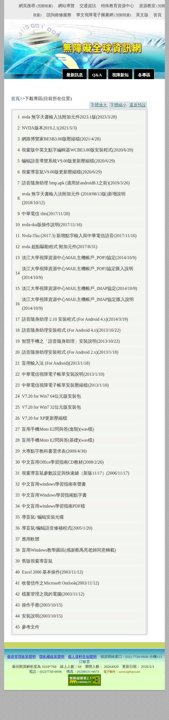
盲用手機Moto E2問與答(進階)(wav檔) (58, 429)
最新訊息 (74, 75)
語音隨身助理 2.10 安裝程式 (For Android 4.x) (64, 319)
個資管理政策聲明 (21, 657)
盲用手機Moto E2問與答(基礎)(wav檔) (58, 440)
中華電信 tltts (34, 213)
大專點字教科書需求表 (44, 451)
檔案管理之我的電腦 (41, 594)
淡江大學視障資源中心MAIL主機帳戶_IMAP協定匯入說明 (78, 299)
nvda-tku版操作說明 (40, 224)
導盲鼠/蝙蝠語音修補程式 (46, 528)
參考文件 (30, 627)
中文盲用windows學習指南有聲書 (54, 484)
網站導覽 (66, 5)
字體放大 (99, 105)
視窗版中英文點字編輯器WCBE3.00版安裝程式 (67, 150)
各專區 (144, 75)
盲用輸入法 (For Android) (45, 363)
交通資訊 (88, 5)
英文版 (142, 14)
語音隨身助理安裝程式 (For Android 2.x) (59, 352)
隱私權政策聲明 (51, 657)
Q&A (97, 75)
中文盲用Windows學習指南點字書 (54, 495)
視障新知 (120, 75)
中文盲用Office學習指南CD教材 (52, 462)
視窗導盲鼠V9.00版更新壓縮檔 (51, 172)
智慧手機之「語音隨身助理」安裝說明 (59, 341)
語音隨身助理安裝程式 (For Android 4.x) (59, 330)
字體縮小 (118, 105)
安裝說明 (30, 616)
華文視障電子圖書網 (103, 14)
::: (16, 6)
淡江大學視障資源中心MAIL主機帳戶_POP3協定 (68, 257)
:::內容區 (18, 88)
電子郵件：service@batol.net (121, 671)
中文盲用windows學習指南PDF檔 (53, 506)
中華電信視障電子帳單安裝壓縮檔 (55, 385)
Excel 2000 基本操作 (41, 572)
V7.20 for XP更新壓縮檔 (44, 418)
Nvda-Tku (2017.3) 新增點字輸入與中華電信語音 (68, 235)
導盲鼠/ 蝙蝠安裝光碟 (43, 517)
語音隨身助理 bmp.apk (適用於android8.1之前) (65, 183)
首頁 (157, 14)
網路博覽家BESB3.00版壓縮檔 (51, 139)
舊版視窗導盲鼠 (37, 561)
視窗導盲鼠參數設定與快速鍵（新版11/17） (64, 473)
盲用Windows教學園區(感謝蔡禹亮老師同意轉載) (69, 550)
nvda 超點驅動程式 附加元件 (49, 246)
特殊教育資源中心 (117, 5)
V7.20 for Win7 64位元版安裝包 (51, 396)
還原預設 (137, 105)
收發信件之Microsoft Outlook (49, 583)
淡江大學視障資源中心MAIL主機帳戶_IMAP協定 (69, 288)
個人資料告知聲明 (82, 657)
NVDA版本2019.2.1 (40, 128)
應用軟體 (30, 539)
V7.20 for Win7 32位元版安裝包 (51, 407)
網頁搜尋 (36, 5)
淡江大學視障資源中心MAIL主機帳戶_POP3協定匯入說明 (77, 268)
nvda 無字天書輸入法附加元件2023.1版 (59, 117)
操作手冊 (30, 605)
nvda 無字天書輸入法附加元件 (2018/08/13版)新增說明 (73, 194)
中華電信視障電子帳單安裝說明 (52, 374)
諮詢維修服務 (59, 14)
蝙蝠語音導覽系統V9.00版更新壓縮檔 (58, 161)
